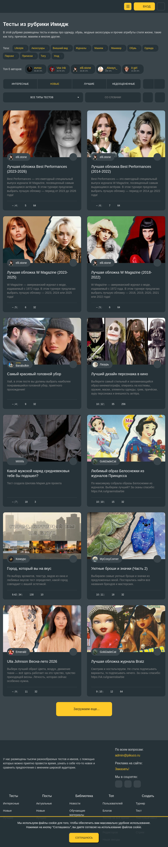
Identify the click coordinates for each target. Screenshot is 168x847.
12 (111, 691)
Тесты (13, 796)
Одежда (148, 48)
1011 (100, 594)
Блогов (107, 810)
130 (32, 594)
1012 (100, 404)
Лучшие (89, 84)
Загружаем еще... (86, 709)
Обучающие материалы (77, 812)
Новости (74, 803)
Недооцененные (123, 84)
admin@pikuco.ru (127, 755)
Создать (148, 796)
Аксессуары (38, 48)
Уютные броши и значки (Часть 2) (119, 569)
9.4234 (17, 594)
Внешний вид (60, 48)
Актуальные (44, 803)
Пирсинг (9, 56)
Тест (139, 810)
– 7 (15, 501)
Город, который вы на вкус (29, 569)
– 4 (15, 205)
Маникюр (116, 48)
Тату (43, 56)
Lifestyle (18, 48)
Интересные (20, 84)
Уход (56, 56)
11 (26, 691)
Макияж (98, 48)
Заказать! (122, 769)
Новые (54, 84)
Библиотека (84, 796)
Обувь (132, 48)
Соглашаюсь (84, 837)
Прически (27, 56)
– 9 (15, 691)
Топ (111, 796)
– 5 (15, 307)
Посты (47, 796)
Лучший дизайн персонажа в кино (119, 374)
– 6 (99, 205)
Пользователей (113, 803)
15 (113, 501)
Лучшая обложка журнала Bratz (117, 661)
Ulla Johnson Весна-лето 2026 (32, 661)
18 (26, 501)
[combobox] (43, 97)
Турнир (140, 803)
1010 (100, 501)
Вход (146, 6)
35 (113, 404)
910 (99, 691)
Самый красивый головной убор (34, 374)
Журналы (81, 48)
